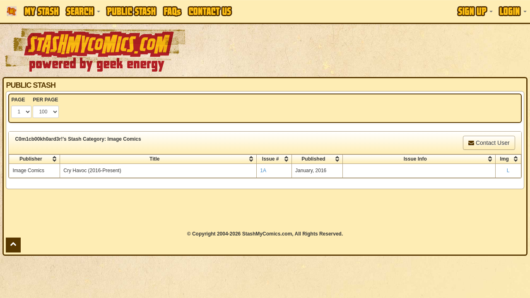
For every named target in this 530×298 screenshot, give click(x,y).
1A (263, 170)
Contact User (489, 142)
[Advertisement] (374, 49)
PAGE (18, 100)
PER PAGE (45, 100)
